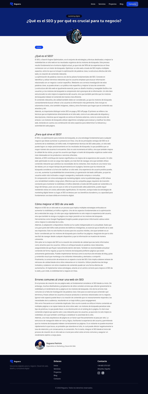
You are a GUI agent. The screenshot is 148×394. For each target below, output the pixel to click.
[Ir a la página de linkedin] (103, 373)
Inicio (93, 4)
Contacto (132, 4)
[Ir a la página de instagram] (99, 373)
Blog (121, 4)
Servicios (102, 4)
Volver (39, 47)
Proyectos (112, 4)
